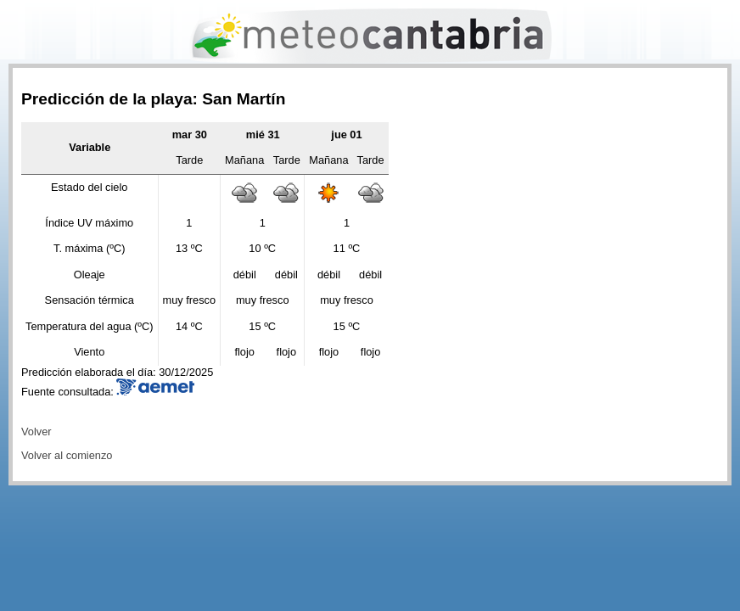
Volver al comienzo (66, 455)
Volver (36, 431)
